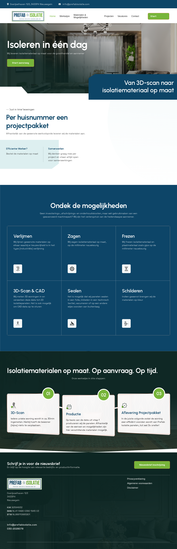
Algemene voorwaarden (139, 483)
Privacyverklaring (136, 479)
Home (53, 16)
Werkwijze (65, 16)
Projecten (109, 16)
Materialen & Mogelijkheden (81, 16)
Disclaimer (132, 488)
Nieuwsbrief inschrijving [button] (152, 465)
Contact (135, 16)
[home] (28, 16)
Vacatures (122, 16)
